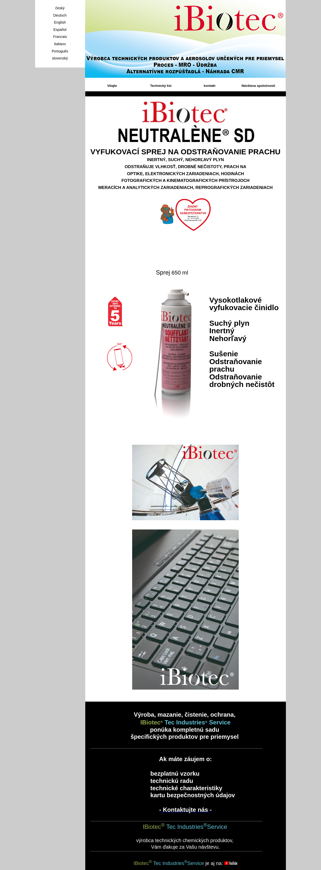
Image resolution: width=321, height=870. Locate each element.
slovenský (60, 58)
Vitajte (112, 86)
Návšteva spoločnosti (258, 86)
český (60, 8)
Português (60, 51)
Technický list (161, 86)
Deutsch (60, 15)
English (60, 22)
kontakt (209, 86)
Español (59, 30)
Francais (60, 37)
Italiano (60, 44)
